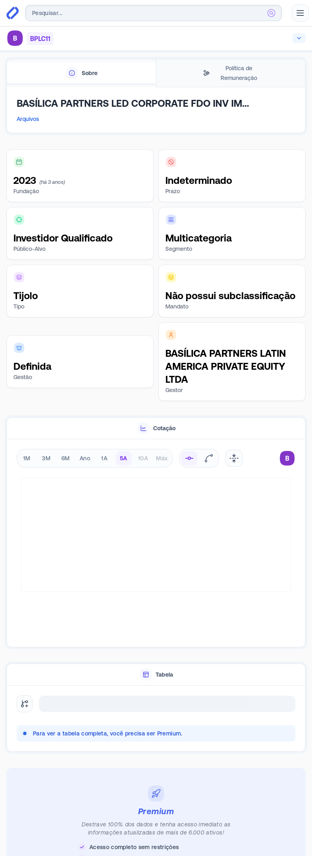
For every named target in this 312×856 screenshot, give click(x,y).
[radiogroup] (95, 458)
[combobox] (153, 13)
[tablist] (156, 73)
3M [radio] (46, 458)
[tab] (81, 73)
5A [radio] (124, 458)
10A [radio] (143, 458)
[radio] (189, 458)
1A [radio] (104, 458)
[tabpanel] (156, 113)
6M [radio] (65, 458)
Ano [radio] (85, 458)
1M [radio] (26, 458)
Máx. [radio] (162, 458)
